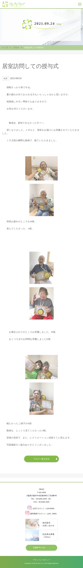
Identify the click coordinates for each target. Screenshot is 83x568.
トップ (5, 47)
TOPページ (39, 547)
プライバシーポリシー (41, 560)
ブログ (16, 47)
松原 (5, 78)
